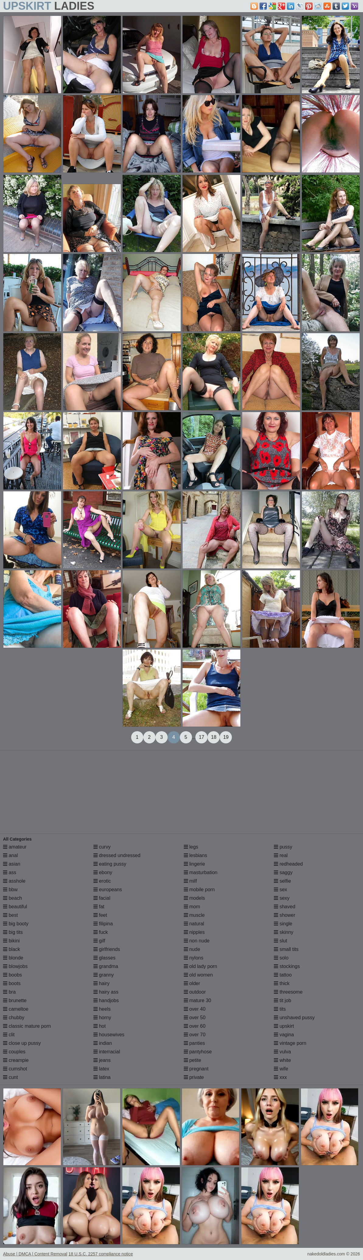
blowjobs (15, 966)
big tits (13, 932)
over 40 (195, 1009)
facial (101, 898)
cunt (10, 1077)
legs (191, 846)
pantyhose (198, 1051)
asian (11, 864)
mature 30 (197, 1000)
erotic (102, 881)
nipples (194, 932)
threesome (288, 992)
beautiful (15, 906)
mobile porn (199, 889)
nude (192, 949)
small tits (286, 949)
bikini (11, 940)
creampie (16, 1060)
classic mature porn (27, 1026)
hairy (101, 983)
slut (280, 940)
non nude (197, 940)
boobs (12, 974)
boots (12, 983)
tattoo (282, 974)
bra (9, 992)
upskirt (284, 1026)
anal (10, 855)
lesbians (195, 855)
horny (102, 1017)
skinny (283, 932)
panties (194, 1043)
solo (281, 957)
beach (12, 898)
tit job (282, 1000)
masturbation (201, 872)
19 (226, 737)
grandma (105, 966)
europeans (107, 889)
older (192, 983)
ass (9, 872)
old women (198, 974)
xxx (280, 1077)
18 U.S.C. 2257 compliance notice (100, 1253)
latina (102, 1077)
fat (98, 906)
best (10, 915)
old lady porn (200, 966)
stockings (287, 966)
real (281, 855)
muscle (194, 915)
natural (194, 923)
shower (284, 915)
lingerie (194, 864)
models (194, 898)
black (11, 949)
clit (9, 1034)
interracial (106, 1051)
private (194, 1077)
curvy (102, 846)
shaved (284, 906)
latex (101, 1068)
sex (280, 889)
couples (14, 1051)
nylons (194, 957)
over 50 (195, 1017)
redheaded (288, 864)
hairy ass (105, 992)
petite (192, 1060)
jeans (102, 1060)
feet (100, 915)
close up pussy (22, 1043)
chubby (13, 1017)
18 (213, 737)
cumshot (15, 1068)
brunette (14, 1000)
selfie (282, 881)
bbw (10, 889)
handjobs (106, 1000)
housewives (108, 1034)
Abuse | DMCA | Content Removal (35, 1253)
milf (190, 881)
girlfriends (106, 949)
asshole (14, 881)
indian (102, 1043)
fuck (100, 932)
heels (102, 1009)
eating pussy (109, 864)
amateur (14, 846)
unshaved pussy (294, 1017)
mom (192, 906)
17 (201, 737)
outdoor (195, 992)
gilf (99, 940)
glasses (104, 957)
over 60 (195, 1026)
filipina (103, 923)
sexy (281, 898)
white (282, 1060)
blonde (13, 957)
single (283, 923)
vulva (282, 1051)
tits (280, 1009)
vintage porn (290, 1043)
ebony (102, 872)
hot (99, 1026)
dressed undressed (117, 855)
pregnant (196, 1068)
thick (281, 983)
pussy (283, 846)
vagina (284, 1034)
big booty (15, 923)
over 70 (195, 1034)
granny (103, 974)
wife (281, 1068)
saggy (283, 872)
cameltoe (15, 1009)
